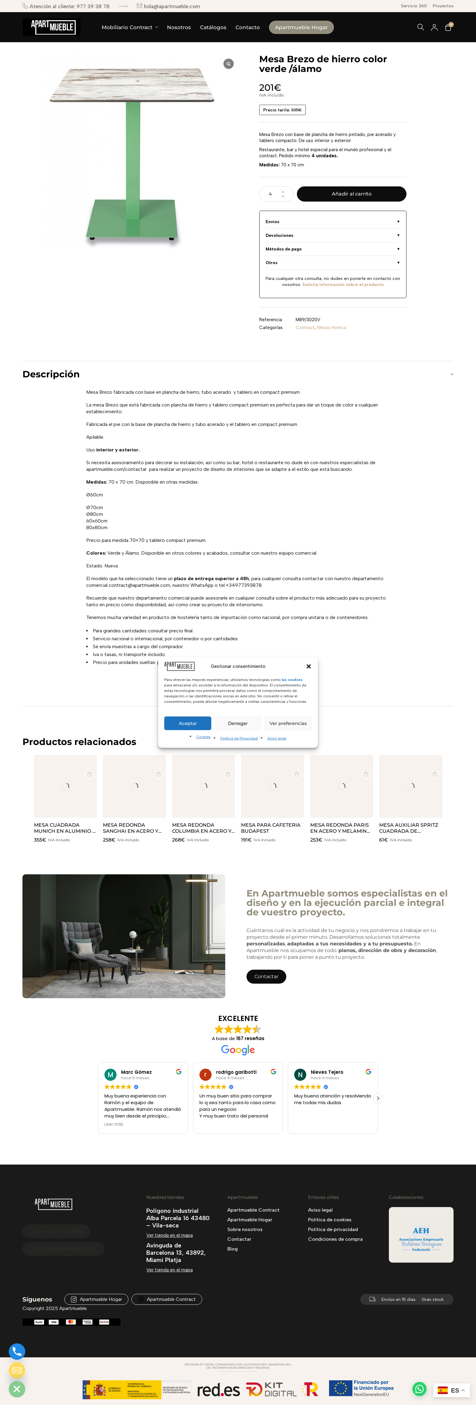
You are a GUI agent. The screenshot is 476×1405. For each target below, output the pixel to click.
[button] (309, 666)
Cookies (203, 737)
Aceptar (188, 723)
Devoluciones (279, 235)
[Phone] (17, 1351)
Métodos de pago (284, 249)
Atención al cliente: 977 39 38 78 (66, 6)
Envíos (272, 221)
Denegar (238, 723)
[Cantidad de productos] (276, 194)
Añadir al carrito (352, 194)
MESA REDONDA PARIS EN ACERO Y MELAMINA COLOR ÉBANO (340, 831)
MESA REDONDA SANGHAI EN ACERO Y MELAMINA (130, 831)
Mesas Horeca (331, 327)
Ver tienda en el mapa (169, 1235)
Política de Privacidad (239, 738)
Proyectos (443, 6)
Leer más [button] (113, 1124)
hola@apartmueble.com (168, 6)
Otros (271, 262)
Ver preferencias (288, 723)
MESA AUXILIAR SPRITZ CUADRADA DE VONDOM (408, 831)
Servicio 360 (414, 6)
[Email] (17, 1370)
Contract (305, 327)
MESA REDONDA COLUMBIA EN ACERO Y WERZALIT (201, 831)
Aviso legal (276, 738)
